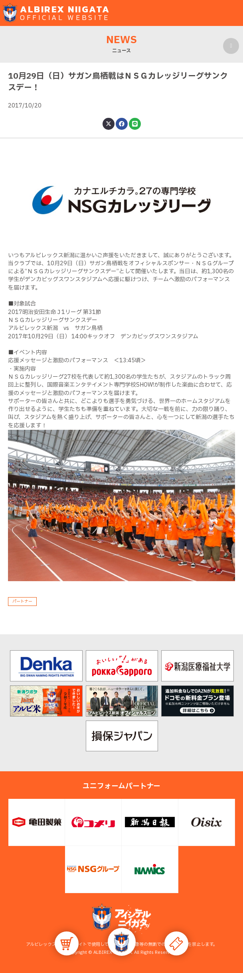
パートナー (22, 601)
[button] (122, 942)
